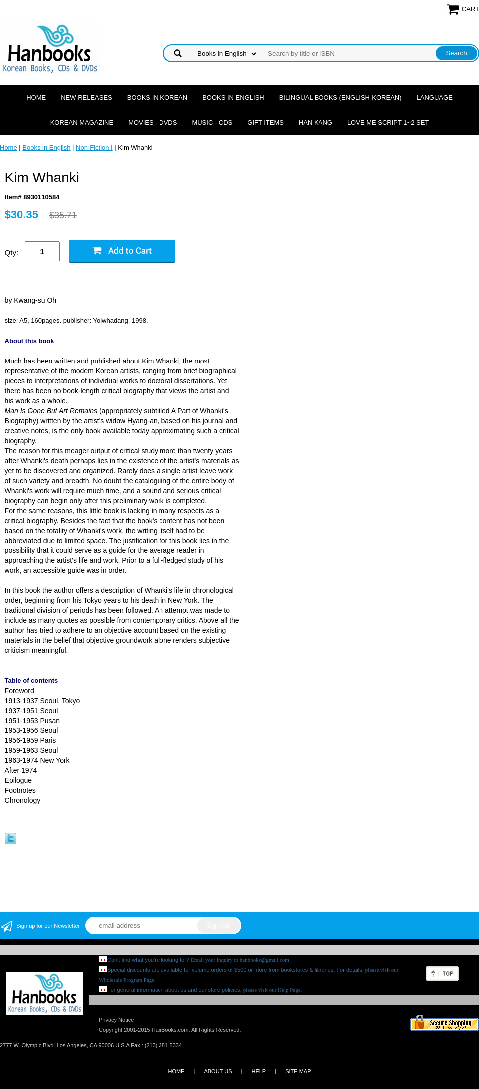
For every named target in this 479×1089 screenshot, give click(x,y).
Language (435, 97)
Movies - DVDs (152, 122)
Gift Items (265, 122)
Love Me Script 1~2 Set (388, 122)
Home (36, 97)
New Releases (86, 97)
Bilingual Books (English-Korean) (340, 97)
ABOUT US (218, 1071)
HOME (176, 1071)
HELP (258, 1071)
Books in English (233, 97)
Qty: (12, 252)
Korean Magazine (81, 122)
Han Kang (315, 122)
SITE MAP (298, 1071)
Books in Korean (157, 97)
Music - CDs (212, 122)
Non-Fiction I (94, 147)
